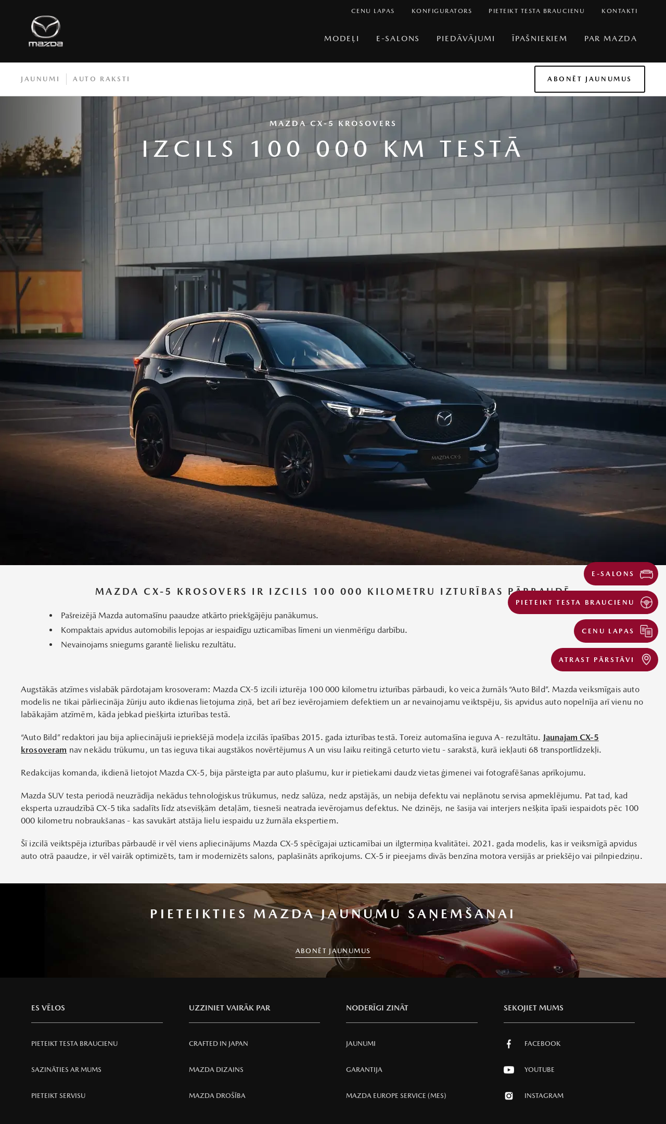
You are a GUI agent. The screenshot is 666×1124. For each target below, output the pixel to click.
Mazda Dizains (216, 1069)
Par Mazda (610, 38)
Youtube (529, 1070)
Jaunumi (40, 79)
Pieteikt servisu (58, 1096)
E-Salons (398, 38)
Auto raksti (102, 79)
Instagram (533, 1096)
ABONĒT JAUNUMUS (333, 951)
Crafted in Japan (218, 1043)
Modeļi (342, 38)
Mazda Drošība (217, 1096)
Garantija (364, 1069)
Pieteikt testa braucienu (74, 1043)
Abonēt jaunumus (589, 79)
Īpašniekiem (540, 38)
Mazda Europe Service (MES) (396, 1096)
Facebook (532, 1044)
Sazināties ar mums (66, 1069)
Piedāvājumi (466, 38)
